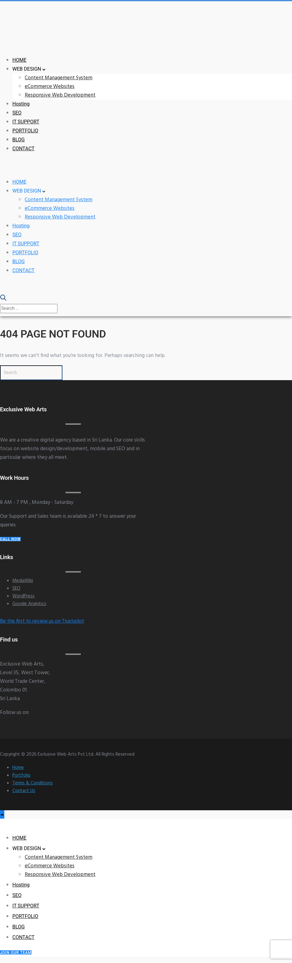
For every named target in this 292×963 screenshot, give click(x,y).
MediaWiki (22, 580)
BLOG (18, 140)
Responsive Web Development (60, 95)
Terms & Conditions (32, 783)
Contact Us (23, 791)
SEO (17, 113)
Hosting (21, 104)
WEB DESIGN (26, 69)
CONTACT (23, 149)
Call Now (10, 539)
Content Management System (58, 78)
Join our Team (16, 952)
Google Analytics (29, 604)
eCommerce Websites (49, 86)
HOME (19, 60)
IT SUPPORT (25, 122)
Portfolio (21, 775)
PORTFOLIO (25, 131)
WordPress (23, 596)
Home (18, 767)
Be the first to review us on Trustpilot (42, 621)
